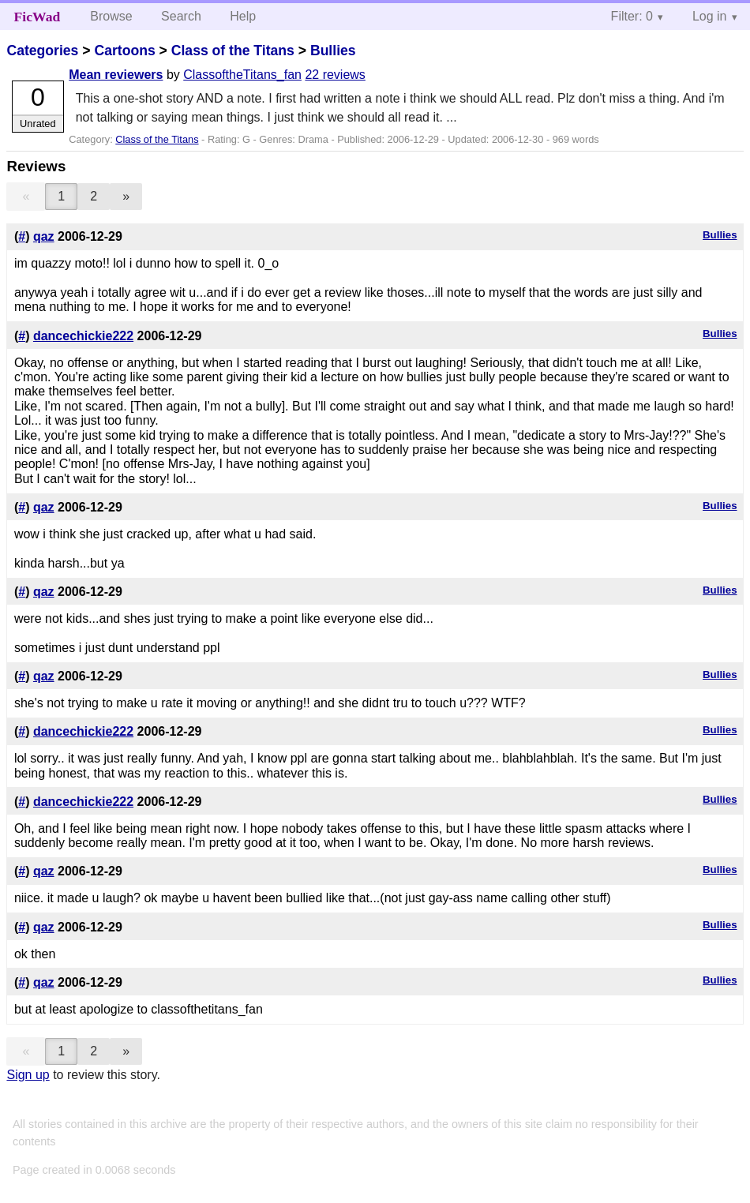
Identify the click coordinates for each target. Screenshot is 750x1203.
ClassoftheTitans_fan (242, 74)
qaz (43, 236)
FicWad (37, 16)
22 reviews (335, 74)
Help (243, 16)
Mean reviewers (116, 74)
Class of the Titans (232, 50)
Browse (111, 16)
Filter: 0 (632, 16)
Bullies (333, 50)
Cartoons (124, 50)
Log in (709, 16)
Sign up (27, 1074)
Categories (42, 50)
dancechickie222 (83, 336)
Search (181, 16)
